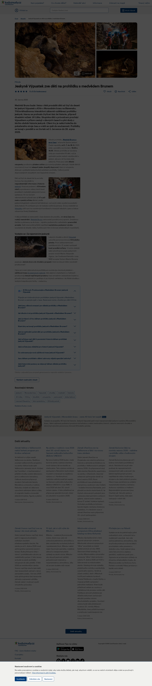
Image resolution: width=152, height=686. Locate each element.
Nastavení (48, 679)
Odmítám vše (34, 679)
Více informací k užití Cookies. (44, 673)
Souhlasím (20, 679)
